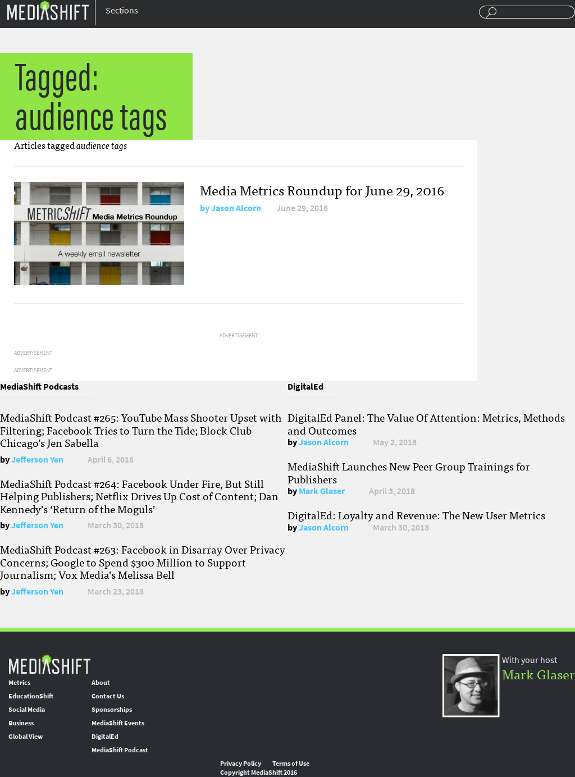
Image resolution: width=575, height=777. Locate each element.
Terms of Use (290, 763)
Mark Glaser (322, 491)
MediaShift (49, 664)
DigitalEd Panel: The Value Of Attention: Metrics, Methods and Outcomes (426, 423)
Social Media (26, 709)
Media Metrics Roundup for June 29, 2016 (322, 189)
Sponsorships (112, 709)
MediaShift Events (118, 723)
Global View (25, 736)
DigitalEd (105, 736)
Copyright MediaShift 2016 (258, 772)
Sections (122, 10)
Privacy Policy (240, 763)
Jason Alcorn (236, 208)
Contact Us (108, 696)
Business (21, 723)
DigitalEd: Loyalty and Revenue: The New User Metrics (416, 514)
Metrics (19, 682)
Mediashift (48, 10)
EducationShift (30, 696)
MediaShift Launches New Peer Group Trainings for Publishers (409, 472)
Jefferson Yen (37, 459)
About (101, 682)
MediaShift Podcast (120, 750)
